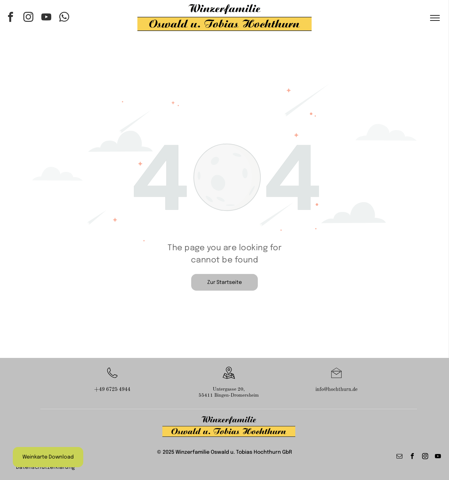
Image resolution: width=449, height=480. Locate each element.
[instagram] (28, 18)
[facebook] (10, 18)
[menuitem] (45, 467)
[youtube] (46, 18)
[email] (399, 457)
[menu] (435, 18)
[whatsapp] (64, 18)
